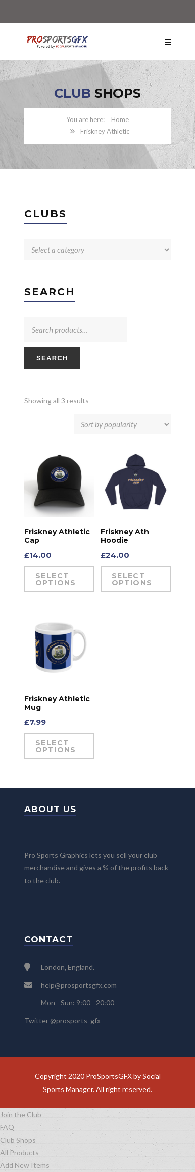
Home (120, 119)
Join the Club (20, 1114)
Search (52, 358)
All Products (19, 1152)
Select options (55, 579)
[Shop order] (122, 424)
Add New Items (25, 1165)
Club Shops (18, 1140)
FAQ (7, 1127)
